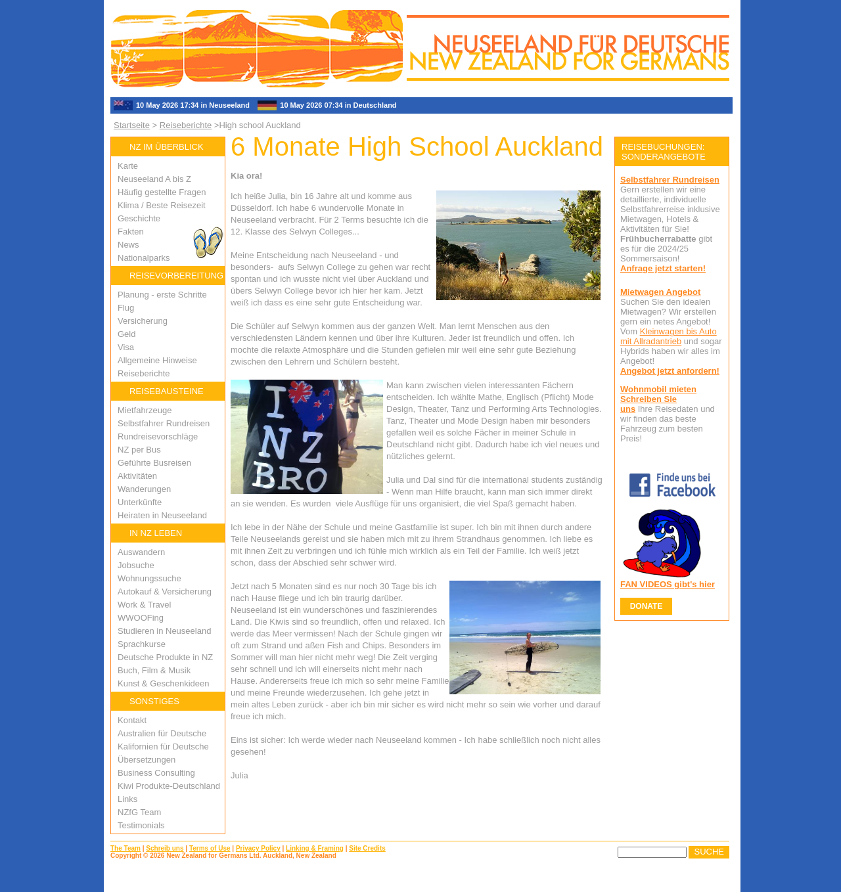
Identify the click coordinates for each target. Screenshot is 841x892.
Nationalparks (144, 258)
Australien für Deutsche (162, 733)
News (128, 245)
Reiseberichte (186, 125)
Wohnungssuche (149, 578)
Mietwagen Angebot (660, 292)
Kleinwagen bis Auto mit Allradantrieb (668, 336)
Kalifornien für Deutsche (163, 746)
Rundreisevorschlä (153, 436)
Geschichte (139, 218)
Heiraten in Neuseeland (162, 515)
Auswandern (141, 552)
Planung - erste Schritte (162, 295)
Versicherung (143, 321)
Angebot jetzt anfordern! (669, 371)
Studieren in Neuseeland (164, 631)
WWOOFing (141, 618)
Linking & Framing (315, 848)
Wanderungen (144, 489)
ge (193, 436)
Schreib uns (164, 848)
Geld (126, 334)
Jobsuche (136, 565)
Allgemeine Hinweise (157, 360)
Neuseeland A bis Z (154, 179)
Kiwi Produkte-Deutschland (169, 786)
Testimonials (141, 825)
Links (127, 799)
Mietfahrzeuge (144, 410)
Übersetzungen (146, 760)
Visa (126, 347)
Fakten (131, 231)
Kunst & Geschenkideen (163, 683)
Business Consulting (156, 773)
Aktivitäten (137, 476)
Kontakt (132, 720)
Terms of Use (210, 848)
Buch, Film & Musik (154, 670)
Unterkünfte (140, 502)
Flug (126, 308)
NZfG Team (139, 812)
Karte (128, 166)
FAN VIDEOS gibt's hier (667, 584)
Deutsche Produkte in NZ (165, 657)
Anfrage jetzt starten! (663, 268)
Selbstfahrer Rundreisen (164, 423)
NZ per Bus (139, 450)
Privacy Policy (258, 848)
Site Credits (367, 848)
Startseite (132, 125)
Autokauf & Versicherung (165, 591)
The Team (125, 848)
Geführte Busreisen (154, 463)
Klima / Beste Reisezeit (162, 205)
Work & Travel (144, 605)
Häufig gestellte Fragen (162, 192)
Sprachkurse (142, 644)
